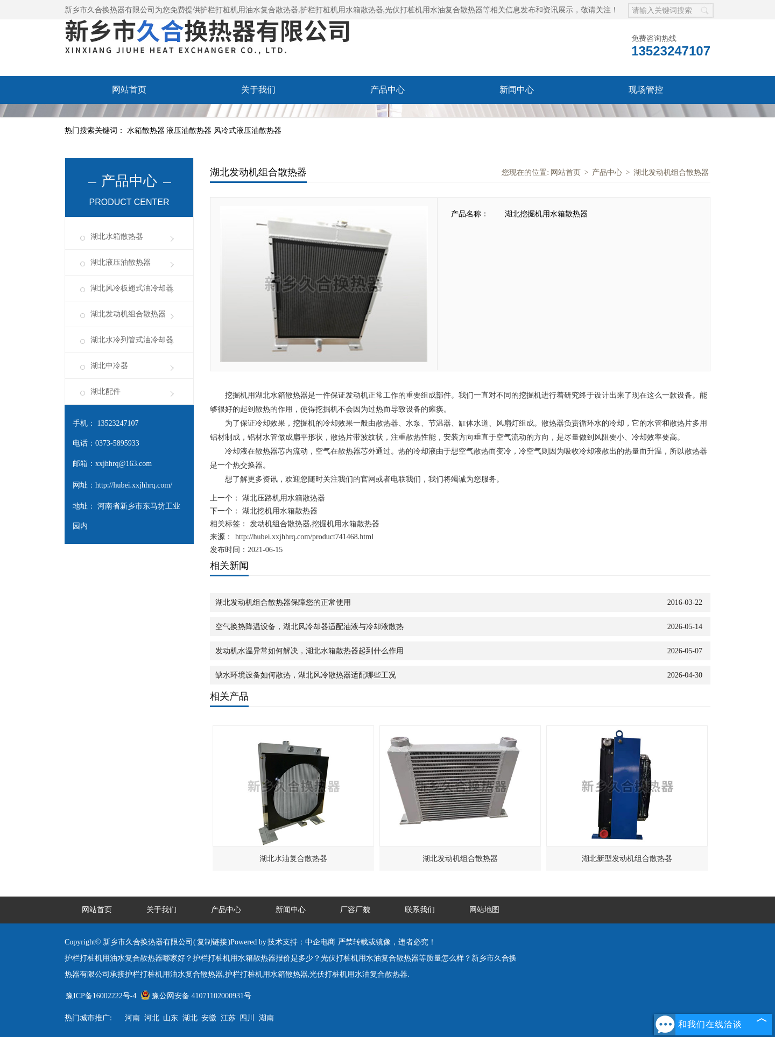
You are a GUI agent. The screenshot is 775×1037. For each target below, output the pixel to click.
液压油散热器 (190, 130)
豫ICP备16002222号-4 (101, 996)
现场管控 (646, 89)
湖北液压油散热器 (120, 262)
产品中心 (387, 89)
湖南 (266, 1018)
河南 (132, 1018)
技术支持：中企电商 (301, 942)
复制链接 (212, 942)
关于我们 (258, 89)
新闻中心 (516, 89)
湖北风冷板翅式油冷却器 (131, 288)
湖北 (190, 1018)
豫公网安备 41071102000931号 (195, 996)
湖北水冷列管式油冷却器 (131, 340)
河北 (151, 1018)
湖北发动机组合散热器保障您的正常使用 (283, 602)
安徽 (208, 1018)
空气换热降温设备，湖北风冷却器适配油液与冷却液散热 (309, 627)
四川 (247, 1018)
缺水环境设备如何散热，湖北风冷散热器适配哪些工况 (305, 675)
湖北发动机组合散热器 (128, 314)
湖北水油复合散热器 (293, 859)
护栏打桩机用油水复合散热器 (249, 10)
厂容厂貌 (129, 117)
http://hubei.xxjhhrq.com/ (133, 485)
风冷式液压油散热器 (247, 130)
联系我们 (258, 117)
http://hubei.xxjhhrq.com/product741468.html (304, 537)
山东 (170, 1018)
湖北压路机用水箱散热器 (282, 498)
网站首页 (129, 89)
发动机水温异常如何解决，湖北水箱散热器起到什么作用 (309, 651)
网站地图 (484, 910)
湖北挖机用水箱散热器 (279, 511)
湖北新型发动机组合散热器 (627, 859)
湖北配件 (105, 391)
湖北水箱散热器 (116, 236)
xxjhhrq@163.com (123, 464)
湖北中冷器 (109, 366)
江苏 (228, 1018)
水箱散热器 (147, 130)
